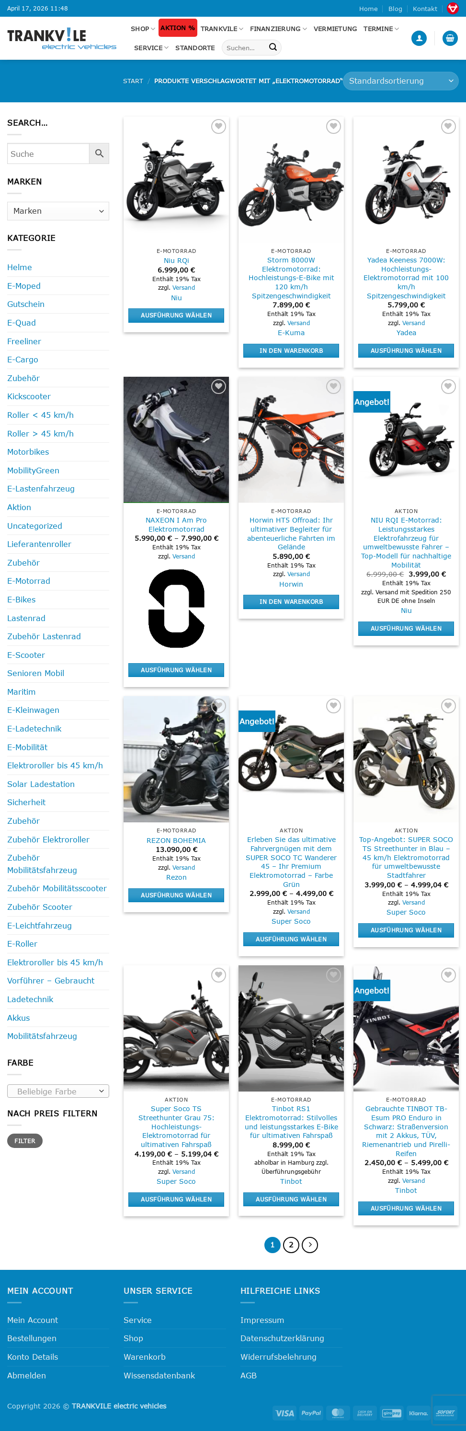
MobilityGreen (33, 470)
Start (133, 81)
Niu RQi (176, 260)
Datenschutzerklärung (282, 1338)
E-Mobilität (27, 747)
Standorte (195, 48)
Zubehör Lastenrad (44, 636)
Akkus (18, 1017)
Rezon (176, 877)
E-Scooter (26, 654)
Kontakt (425, 8)
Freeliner (24, 341)
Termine (381, 28)
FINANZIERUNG (278, 28)
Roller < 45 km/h (40, 414)
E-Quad (21, 322)
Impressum (262, 1319)
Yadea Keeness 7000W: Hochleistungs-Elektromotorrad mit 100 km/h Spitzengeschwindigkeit (406, 278)
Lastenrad (26, 618)
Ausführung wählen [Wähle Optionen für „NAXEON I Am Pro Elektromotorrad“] (176, 669)
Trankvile (222, 28)
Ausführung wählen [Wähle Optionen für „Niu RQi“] (176, 315)
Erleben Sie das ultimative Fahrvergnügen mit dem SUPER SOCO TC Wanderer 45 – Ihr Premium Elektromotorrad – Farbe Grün (291, 861)
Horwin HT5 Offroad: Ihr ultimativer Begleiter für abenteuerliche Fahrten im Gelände (291, 533)
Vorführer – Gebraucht (50, 980)
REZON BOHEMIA (176, 840)
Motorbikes (28, 451)
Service (151, 47)
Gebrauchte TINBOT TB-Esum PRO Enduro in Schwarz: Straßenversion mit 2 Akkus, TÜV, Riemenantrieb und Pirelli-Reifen (406, 1131)
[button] (419, 38)
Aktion (19, 507)
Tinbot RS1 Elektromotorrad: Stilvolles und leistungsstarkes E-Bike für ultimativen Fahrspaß (291, 1121)
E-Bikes (21, 599)
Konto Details (32, 1356)
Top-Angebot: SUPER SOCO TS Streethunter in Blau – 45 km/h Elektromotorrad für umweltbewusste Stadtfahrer (406, 857)
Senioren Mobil (35, 672)
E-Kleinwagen (33, 709)
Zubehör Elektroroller (48, 839)
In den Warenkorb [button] (291, 350)
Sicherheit (26, 802)
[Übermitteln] (273, 48)
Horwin (291, 584)
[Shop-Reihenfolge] (401, 81)
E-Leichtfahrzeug (39, 925)
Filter (24, 1140)
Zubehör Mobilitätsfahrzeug (42, 863)
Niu (176, 298)
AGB (248, 1375)
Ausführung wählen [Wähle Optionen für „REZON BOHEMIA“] (176, 895)
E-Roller (22, 943)
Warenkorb (145, 1356)
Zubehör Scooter (39, 906)
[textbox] (56, 1091)
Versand (183, 287)
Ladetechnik (30, 999)
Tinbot (291, 1181)
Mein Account (32, 1319)
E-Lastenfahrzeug (41, 488)
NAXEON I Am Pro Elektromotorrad (176, 524)
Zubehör (23, 377)
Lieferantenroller (39, 543)
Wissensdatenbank (159, 1375)
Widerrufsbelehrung (278, 1356)
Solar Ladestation (41, 783)
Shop (143, 28)
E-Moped (24, 285)
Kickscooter (29, 396)
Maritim (21, 691)
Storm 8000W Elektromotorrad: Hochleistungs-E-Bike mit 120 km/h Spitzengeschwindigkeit (291, 278)
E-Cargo (22, 359)
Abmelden (26, 1375)
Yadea (406, 332)
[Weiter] (310, 1245)
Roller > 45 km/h (40, 433)
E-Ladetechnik (34, 728)
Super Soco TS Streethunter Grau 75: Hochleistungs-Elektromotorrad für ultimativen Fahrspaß (176, 1126)
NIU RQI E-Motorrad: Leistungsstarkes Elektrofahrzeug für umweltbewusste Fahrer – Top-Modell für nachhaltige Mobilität (406, 542)
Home (368, 8)
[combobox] (58, 1091)
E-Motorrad (28, 580)
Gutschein (26, 303)
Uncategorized (34, 525)
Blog (395, 8)
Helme (19, 267)
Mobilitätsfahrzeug (42, 1035)
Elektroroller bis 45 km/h (55, 765)
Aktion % (177, 28)
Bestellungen (32, 1338)
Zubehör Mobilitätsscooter (57, 888)
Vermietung (335, 29)
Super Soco (291, 921)
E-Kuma (291, 332)
